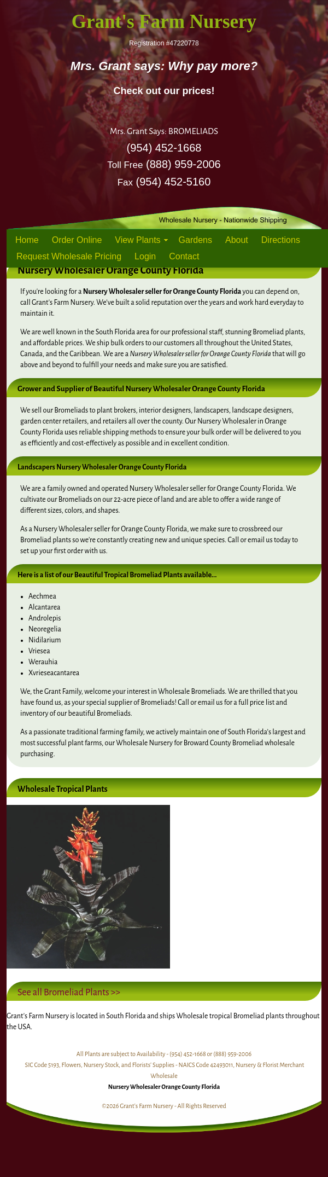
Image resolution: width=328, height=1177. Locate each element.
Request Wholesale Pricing (68, 256)
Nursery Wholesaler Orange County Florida (164, 1086)
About (236, 240)
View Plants (137, 240)
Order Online (77, 240)
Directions (280, 240)
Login (145, 256)
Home (27, 240)
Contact (184, 256)
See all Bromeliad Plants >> (68, 993)
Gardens (195, 240)
